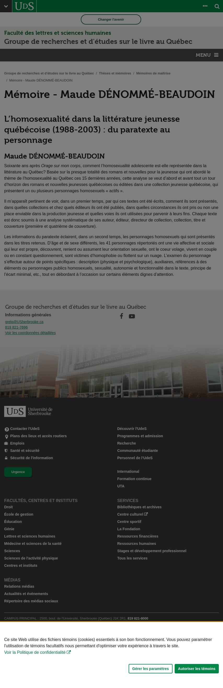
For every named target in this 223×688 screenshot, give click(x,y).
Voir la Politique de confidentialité (35, 652)
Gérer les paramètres (150, 669)
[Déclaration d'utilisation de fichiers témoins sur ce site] (111, 655)
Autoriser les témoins (196, 669)
